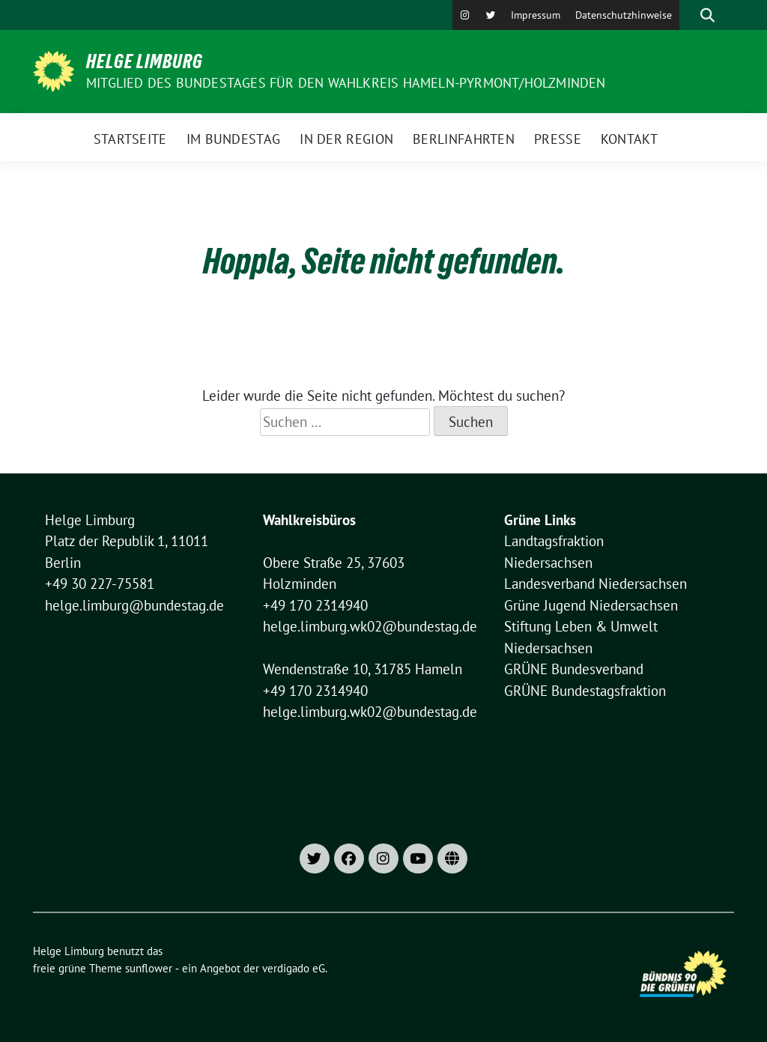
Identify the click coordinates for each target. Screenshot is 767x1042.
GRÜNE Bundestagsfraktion (585, 691)
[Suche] (686, 15)
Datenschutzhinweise (623, 15)
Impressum (535, 15)
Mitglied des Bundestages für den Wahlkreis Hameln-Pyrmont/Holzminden (346, 82)
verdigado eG (293, 968)
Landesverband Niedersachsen (595, 584)
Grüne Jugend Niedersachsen (591, 605)
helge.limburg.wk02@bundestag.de (370, 626)
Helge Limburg (144, 61)
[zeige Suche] (707, 15)
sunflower (148, 968)
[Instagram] (465, 15)
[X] (490, 15)
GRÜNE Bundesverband (573, 669)
